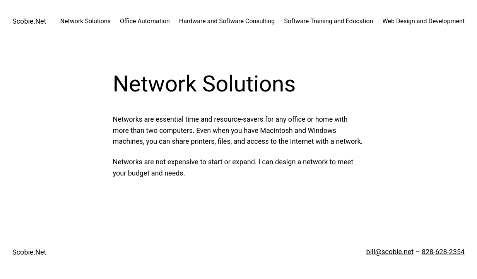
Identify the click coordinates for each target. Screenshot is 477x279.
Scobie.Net (29, 21)
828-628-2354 (443, 252)
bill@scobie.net (390, 252)
